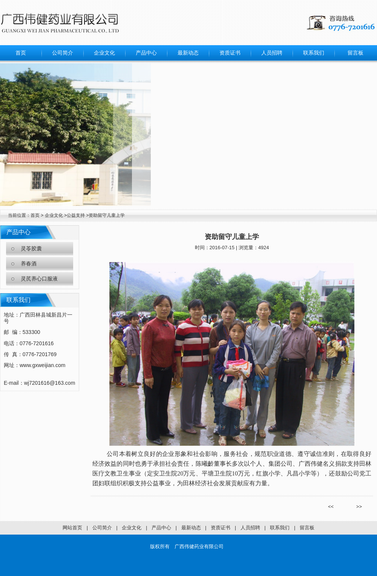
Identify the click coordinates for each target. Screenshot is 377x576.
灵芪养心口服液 (39, 279)
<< (333, 506)
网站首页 (72, 527)
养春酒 (29, 264)
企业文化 (104, 53)
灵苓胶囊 (31, 248)
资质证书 (230, 53)
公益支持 (76, 215)
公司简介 (62, 53)
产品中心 (146, 53)
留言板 (355, 53)
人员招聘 (271, 53)
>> (356, 506)
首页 (20, 53)
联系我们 (313, 53)
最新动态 (188, 53)
